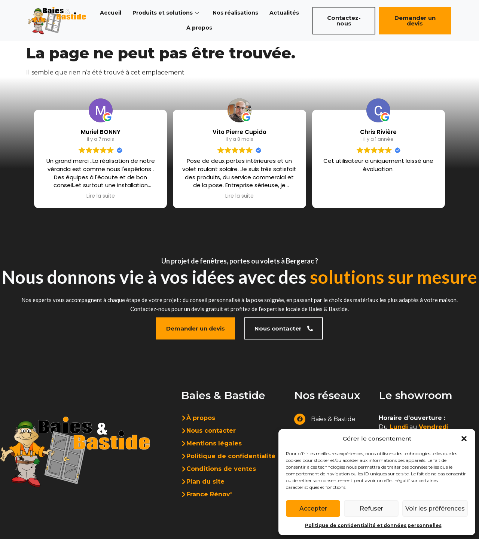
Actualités (288, 12)
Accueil (107, 12)
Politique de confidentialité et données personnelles (373, 525)
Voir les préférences (434, 508)
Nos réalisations (237, 12)
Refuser (370, 508)
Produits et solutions (164, 12)
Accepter (312, 508)
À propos (200, 27)
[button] (464, 438)
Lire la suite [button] (100, 196)
